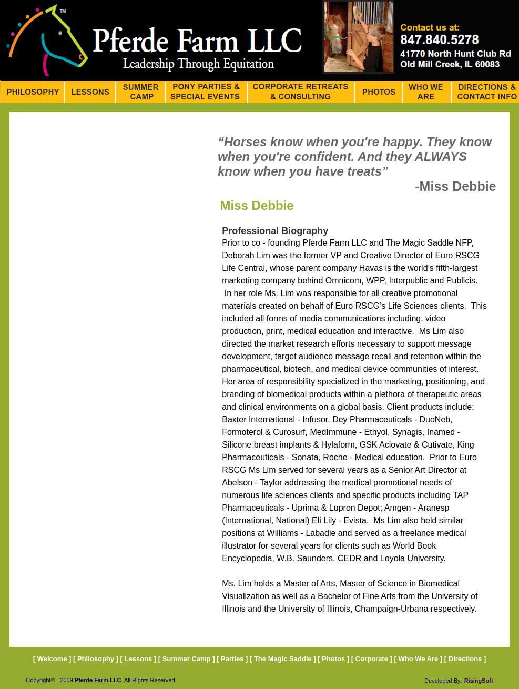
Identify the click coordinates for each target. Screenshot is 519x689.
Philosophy (95, 659)
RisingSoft (478, 680)
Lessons (138, 659)
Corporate (371, 659)
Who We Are (418, 659)
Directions (465, 659)
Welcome (52, 659)
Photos (334, 659)
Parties (232, 659)
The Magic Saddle (283, 659)
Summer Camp (186, 659)
